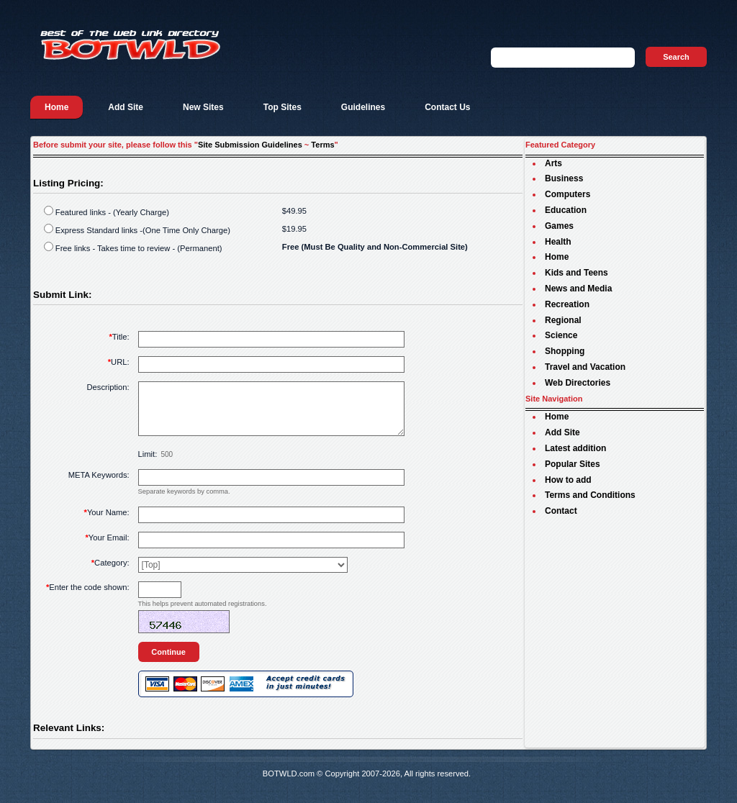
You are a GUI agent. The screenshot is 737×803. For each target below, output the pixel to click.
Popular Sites (572, 464)
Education (566, 210)
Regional (563, 320)
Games (559, 226)
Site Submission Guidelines (250, 144)
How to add (568, 480)
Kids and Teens (576, 273)
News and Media (578, 288)
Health (558, 242)
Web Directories (577, 383)
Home (56, 107)
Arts (553, 163)
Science (561, 335)
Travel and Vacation (585, 367)
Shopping (564, 351)
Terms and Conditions (590, 495)
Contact (561, 511)
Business (564, 178)
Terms (322, 144)
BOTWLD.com (289, 784)
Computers (567, 194)
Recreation (567, 304)
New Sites (203, 107)
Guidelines (363, 107)
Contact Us (447, 107)
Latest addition (575, 448)
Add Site (125, 107)
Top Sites (282, 107)
